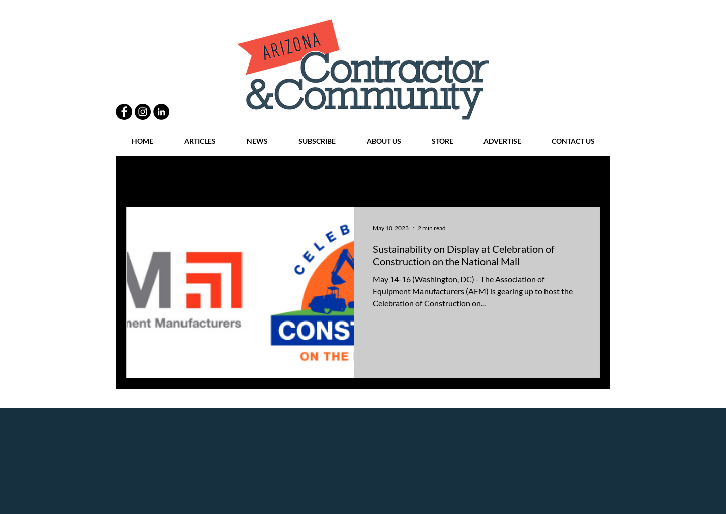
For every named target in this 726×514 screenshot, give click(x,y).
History (323, 176)
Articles (367, 176)
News (409, 176)
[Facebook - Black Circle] (124, 112)
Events (543, 176)
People (234, 176)
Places (448, 176)
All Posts (140, 176)
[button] (587, 177)
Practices (188, 176)
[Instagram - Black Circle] (143, 112)
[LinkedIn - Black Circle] (161, 112)
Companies (495, 176)
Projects (278, 176)
